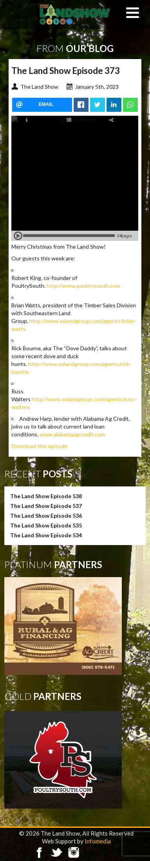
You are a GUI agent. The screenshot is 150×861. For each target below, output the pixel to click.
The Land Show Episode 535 (46, 525)
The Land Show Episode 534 (46, 535)
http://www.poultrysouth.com (83, 285)
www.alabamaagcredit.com (72, 434)
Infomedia (98, 841)
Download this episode (39, 446)
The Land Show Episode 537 (46, 505)
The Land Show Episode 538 (46, 496)
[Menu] (133, 13)
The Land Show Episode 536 (46, 515)
